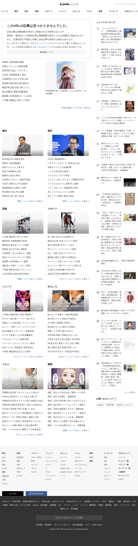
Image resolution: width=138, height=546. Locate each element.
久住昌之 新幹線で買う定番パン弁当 (18, 409)
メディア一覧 (123, 465)
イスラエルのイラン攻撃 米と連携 (63, 184)
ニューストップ (121, 4)
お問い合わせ (97, 525)
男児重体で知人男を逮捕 (13, 192)
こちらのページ (44, 47)
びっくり (63, 457)
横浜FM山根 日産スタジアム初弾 (62, 241)
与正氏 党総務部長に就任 (14, 75)
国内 (16, 11)
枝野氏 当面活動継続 (11, 163)
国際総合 (5, 476)
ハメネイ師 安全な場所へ (59, 171)
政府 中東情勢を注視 (11, 171)
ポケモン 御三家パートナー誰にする (18, 319)
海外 (26, 11)
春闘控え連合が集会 (11, 175)
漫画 (100, 11)
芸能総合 (20, 457)
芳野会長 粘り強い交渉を (13, 196)
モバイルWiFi (25, 505)
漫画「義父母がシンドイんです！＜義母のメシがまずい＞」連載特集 (68, 413)
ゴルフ (33, 468)
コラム (89, 11)
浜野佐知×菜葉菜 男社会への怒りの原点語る (22, 405)
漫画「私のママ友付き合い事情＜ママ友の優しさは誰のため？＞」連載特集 (68, 392)
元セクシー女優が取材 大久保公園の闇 (19, 425)
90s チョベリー (81, 472)
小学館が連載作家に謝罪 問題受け (17, 314)
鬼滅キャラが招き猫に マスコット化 (18, 323)
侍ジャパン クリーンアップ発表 (62, 249)
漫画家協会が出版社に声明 (14, 188)
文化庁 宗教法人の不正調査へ (15, 184)
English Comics (66, 472)
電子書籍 (74, 509)
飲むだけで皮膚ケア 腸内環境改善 (63, 314)
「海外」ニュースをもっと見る (75, 201)
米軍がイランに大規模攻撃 (15, 66)
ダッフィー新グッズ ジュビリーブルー (19, 327)
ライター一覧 (123, 461)
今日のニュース (131, 11)
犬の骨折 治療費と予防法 (59, 323)
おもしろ (76, 11)
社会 (4, 457)
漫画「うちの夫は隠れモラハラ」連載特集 (67, 425)
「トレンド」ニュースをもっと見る (27, 357)
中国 (4, 480)
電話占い (112, 501)
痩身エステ (64, 509)
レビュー (49, 457)
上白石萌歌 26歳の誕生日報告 (15, 274)
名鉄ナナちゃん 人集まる (13, 167)
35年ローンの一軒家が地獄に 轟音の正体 (20, 417)
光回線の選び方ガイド (31, 501)
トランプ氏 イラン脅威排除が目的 (63, 188)
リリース (121, 457)
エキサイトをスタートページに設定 (69, 518)
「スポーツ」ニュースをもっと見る (73, 279)
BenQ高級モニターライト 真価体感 (18, 331)
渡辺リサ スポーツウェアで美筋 (16, 257)
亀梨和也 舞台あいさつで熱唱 (15, 245)
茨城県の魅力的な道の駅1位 (15, 83)
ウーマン (67, 505)
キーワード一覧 (124, 468)
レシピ (75, 505)
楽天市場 (110, 405)
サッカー (34, 465)
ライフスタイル (81, 465)
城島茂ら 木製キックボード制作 (16, 265)
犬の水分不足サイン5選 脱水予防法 (63, 351)
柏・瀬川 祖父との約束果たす (61, 237)
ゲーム (48, 465)
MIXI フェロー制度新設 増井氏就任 (17, 347)
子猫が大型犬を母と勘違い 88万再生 (64, 339)
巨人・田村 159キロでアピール (61, 253)
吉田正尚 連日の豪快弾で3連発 (61, 274)
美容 (116, 505)
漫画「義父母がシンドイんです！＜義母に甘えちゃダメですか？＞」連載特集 (68, 405)
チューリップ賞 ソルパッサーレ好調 (64, 261)
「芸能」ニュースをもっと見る (29, 279)
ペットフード (125, 505)
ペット (62, 476)
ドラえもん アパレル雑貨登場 (15, 339)
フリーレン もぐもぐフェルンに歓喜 (18, 343)
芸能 (36, 11)
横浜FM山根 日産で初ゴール (15, 87)
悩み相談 (44, 505)
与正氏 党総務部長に (57, 159)
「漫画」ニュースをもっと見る (75, 430)
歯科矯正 (108, 505)
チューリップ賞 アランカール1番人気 (64, 265)
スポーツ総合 (36, 457)
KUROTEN (16, 501)
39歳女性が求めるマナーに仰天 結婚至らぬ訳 (22, 400)
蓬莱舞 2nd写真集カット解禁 (15, 261)
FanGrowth (46, 501)
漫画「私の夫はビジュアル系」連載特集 (66, 417)
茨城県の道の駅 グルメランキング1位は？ (21, 392)
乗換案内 (92, 505)
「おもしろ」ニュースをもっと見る (73, 357)
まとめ (4, 468)
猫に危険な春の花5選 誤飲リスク (62, 347)
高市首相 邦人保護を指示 (13, 159)
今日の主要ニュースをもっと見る (76, 108)
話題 (91, 461)
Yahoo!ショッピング (124, 405)
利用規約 (48, 525)
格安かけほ (14, 505)
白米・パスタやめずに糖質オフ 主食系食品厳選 (22, 429)
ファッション (51, 476)
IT (46, 468)
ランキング (113, 11)
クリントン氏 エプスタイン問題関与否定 (66, 179)
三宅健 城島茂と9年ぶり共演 (15, 100)
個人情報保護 (78, 525)
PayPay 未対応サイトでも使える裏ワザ (20, 396)
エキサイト (132, 4)
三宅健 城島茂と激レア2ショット (17, 269)
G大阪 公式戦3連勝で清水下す (61, 269)
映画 (18, 461)
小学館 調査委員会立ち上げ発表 (16, 351)
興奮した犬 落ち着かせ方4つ (60, 331)
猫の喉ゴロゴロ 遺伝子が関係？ (62, 327)
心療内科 (87, 501)
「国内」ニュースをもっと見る (29, 201)
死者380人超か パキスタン (15, 70)
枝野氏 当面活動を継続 (13, 62)
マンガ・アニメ (52, 461)
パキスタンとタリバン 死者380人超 (63, 163)
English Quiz (65, 468)
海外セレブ (21, 468)
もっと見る (130, 392)
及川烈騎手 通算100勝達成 (15, 92)
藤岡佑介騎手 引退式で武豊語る (62, 257)
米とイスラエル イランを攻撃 (61, 192)
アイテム (96, 501)
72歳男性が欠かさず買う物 (15, 79)
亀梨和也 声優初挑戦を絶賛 (14, 241)
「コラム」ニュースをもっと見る (28, 434)
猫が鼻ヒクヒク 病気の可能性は (62, 319)
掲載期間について (47, 52)
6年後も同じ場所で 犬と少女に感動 (63, 343)
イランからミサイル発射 (59, 175)
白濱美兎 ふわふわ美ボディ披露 (16, 253)
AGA (133, 505)
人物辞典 (121, 472)
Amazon (100, 405)
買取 (119, 501)
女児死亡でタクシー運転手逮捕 (16, 179)
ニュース (4, 11)
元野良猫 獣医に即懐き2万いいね (62, 335)
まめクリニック (58, 501)
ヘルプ (120, 479)
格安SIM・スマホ (129, 501)
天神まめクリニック (74, 501)
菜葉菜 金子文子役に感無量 (14, 249)
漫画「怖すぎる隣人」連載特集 (62, 396)
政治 (4, 465)
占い (60, 505)
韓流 (18, 472)
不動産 (100, 505)
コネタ (62, 461)
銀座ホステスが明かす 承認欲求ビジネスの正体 (22, 421)
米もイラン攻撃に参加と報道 (61, 196)
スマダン (78, 457)
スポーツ (48, 11)
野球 (33, 461)
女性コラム (79, 461)
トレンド (62, 11)
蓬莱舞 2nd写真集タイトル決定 (17, 96)
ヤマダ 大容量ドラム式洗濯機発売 (17, 335)
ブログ (104, 501)
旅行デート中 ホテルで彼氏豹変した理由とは (22, 413)
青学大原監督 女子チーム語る (61, 245)
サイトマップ (123, 476)
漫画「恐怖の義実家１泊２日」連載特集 (66, 409)
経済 (4, 461)
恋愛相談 (53, 505)
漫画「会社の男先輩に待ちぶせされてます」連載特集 (68, 400)
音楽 (18, 465)
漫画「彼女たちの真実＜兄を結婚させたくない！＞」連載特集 (68, 421)
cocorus (36, 505)
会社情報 (39, 525)
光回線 (5, 505)
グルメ (48, 472)
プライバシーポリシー (62, 525)
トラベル (78, 468)
